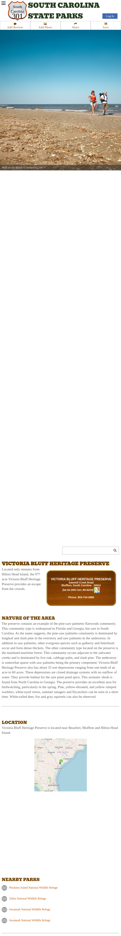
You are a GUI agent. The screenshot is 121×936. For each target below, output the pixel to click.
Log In (110, 16)
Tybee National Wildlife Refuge (27, 898)
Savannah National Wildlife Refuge (29, 909)
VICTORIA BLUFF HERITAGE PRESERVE (81, 579)
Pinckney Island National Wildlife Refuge (33, 887)
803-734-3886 (86, 597)
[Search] (89, 550)
